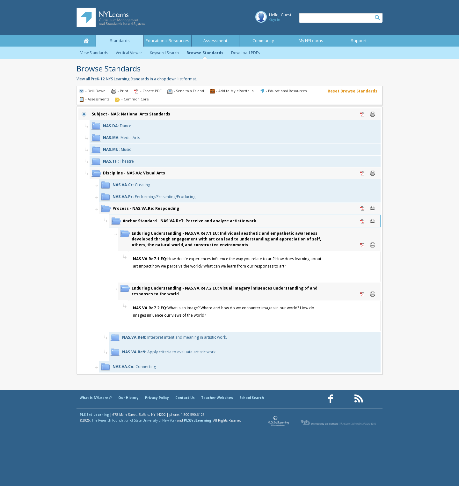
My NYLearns (311, 40)
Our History (128, 397)
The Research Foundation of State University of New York (134, 420)
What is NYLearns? (96, 397)
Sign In (274, 19)
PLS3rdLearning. (198, 420)
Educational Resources (167, 40)
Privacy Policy (157, 397)
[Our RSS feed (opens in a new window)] (359, 399)
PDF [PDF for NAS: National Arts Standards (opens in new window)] (362, 114)
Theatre (118, 161)
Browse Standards (204, 52)
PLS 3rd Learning (94, 414)
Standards (120, 40)
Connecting (134, 366)
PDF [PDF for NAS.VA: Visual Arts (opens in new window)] (362, 173)
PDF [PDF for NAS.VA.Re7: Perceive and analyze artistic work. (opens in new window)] (362, 221)
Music (117, 149)
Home (86, 41)
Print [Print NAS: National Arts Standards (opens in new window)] (372, 114)
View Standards (94, 52)
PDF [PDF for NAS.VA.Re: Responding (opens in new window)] (362, 208)
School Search (251, 397)
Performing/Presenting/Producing (154, 196)
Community (263, 40)
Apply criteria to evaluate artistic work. (169, 352)
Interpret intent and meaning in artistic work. (174, 337)
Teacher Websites (217, 397)
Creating (131, 185)
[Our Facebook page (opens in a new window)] (331, 399)
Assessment (215, 40)
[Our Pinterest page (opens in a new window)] (345, 399)
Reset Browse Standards (352, 91)
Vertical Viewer (129, 52)
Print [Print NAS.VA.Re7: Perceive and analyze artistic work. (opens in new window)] (372, 221)
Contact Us (185, 397)
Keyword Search (164, 52)
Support (359, 40)
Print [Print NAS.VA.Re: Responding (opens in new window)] (372, 208)
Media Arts (121, 137)
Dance (117, 126)
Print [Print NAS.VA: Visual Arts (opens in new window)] (372, 173)
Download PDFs (245, 52)
